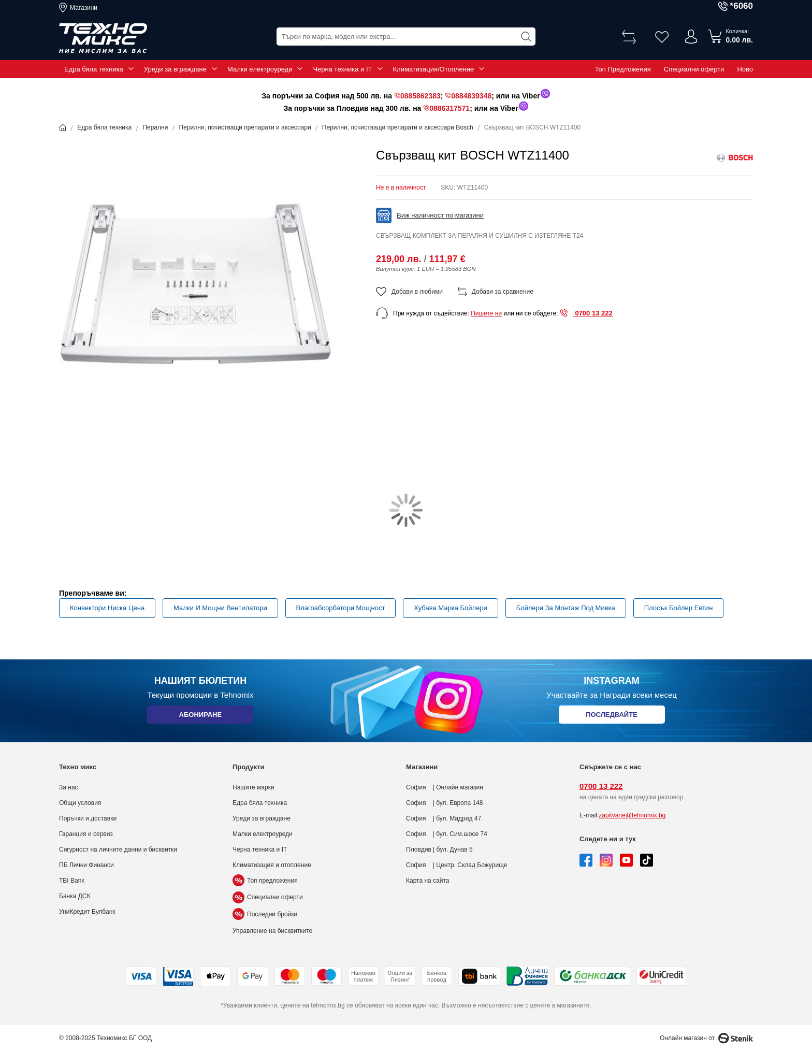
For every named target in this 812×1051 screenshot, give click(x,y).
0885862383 (420, 96)
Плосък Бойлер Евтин (678, 608)
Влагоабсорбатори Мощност (340, 608)
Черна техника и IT (342, 69)
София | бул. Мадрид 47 (443, 818)
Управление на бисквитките (272, 930)
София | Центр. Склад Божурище (457, 865)
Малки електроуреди (259, 69)
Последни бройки (265, 914)
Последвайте (611, 717)
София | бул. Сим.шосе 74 (446, 834)
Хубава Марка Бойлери (450, 608)
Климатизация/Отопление (433, 69)
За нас (68, 787)
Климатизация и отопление (272, 865)
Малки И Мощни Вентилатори (220, 608)
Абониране (200, 717)
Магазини (83, 7)
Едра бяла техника (93, 69)
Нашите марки (253, 787)
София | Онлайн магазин (444, 787)
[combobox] (406, 36)
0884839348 (471, 96)
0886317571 (449, 108)
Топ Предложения (623, 69)
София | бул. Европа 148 (444, 803)
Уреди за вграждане (175, 69)
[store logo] (103, 38)
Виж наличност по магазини (440, 215)
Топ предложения (265, 880)
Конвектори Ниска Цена (107, 608)
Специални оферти (694, 69)
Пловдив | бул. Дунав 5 (439, 849)
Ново (745, 69)
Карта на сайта (428, 880)
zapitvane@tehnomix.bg (632, 815)
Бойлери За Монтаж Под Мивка (565, 608)
